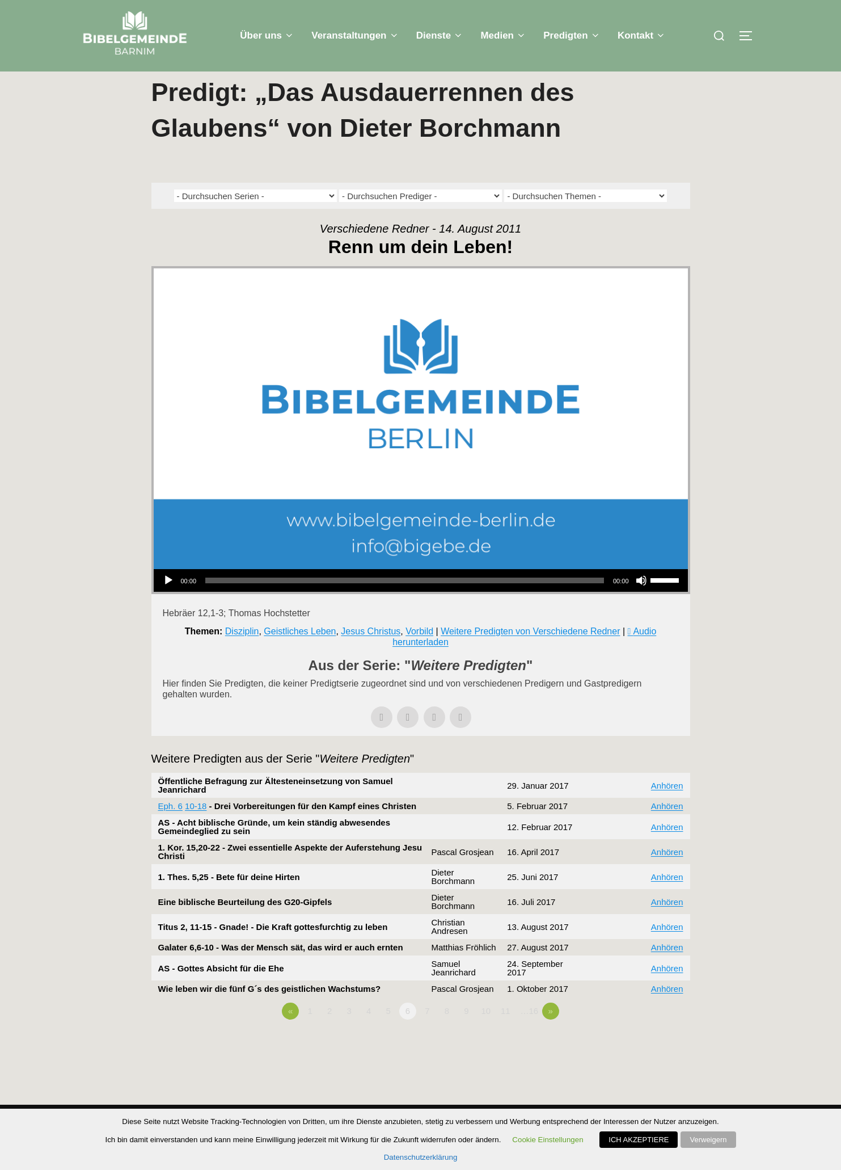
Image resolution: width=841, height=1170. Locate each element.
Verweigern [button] (708, 1139)
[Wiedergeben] (168, 603)
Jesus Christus (370, 653)
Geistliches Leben (300, 653)
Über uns (267, 35)
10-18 (195, 829)
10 (486, 1033)
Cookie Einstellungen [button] (547, 1139)
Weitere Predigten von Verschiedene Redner (530, 653)
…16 (529, 1033)
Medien (503, 35)
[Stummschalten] (641, 603)
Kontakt (642, 35)
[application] (421, 603)
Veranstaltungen (355, 35)
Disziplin (242, 653)
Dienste (440, 35)
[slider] (404, 603)
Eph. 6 (170, 829)
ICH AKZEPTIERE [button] (638, 1139)
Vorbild (419, 653)
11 (505, 1033)
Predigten (572, 35)
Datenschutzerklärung (421, 1157)
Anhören (667, 808)
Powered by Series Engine (648, 1065)
